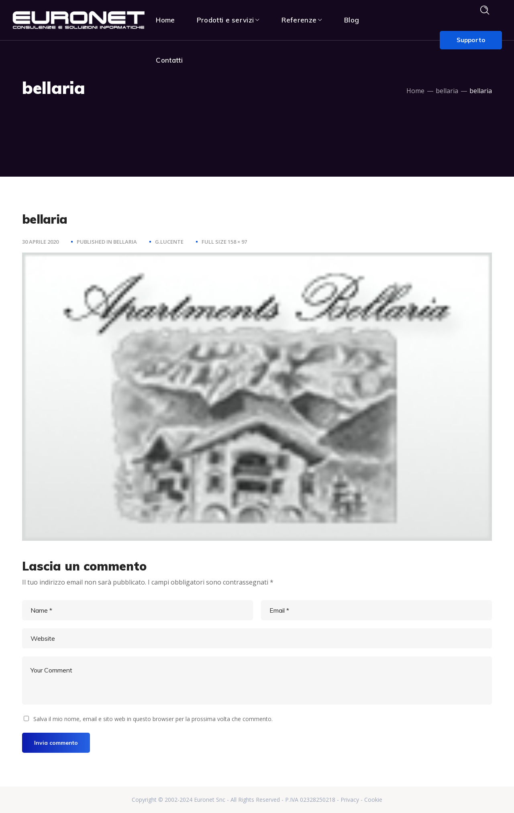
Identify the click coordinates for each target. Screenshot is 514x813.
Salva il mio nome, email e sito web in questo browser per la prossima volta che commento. (153, 719)
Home (415, 90)
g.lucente (169, 241)
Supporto (471, 40)
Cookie (373, 799)
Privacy (350, 799)
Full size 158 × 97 (224, 241)
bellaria (447, 90)
